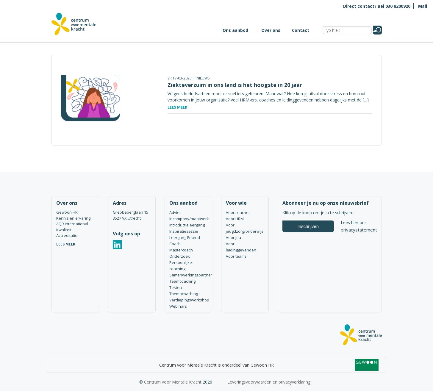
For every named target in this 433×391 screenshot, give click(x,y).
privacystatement (359, 230)
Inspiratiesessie (183, 231)
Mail (422, 6)
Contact (300, 30)
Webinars (178, 306)
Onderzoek (179, 256)
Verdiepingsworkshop (188, 300)
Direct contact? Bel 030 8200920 (376, 6)
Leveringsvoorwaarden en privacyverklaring (268, 382)
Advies (175, 212)
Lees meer (177, 107)
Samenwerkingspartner (188, 275)
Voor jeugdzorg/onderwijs (244, 228)
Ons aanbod (235, 30)
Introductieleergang (187, 225)
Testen (175, 287)
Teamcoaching (182, 281)
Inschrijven (308, 226)
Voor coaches (238, 212)
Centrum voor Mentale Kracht (172, 382)
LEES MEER (65, 244)
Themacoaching (183, 293)
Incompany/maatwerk (188, 218)
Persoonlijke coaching (180, 265)
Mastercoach (181, 250)
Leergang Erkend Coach (184, 240)
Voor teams (236, 256)
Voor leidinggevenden (241, 247)
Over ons (270, 30)
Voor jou (233, 237)
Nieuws (203, 78)
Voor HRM (235, 218)
